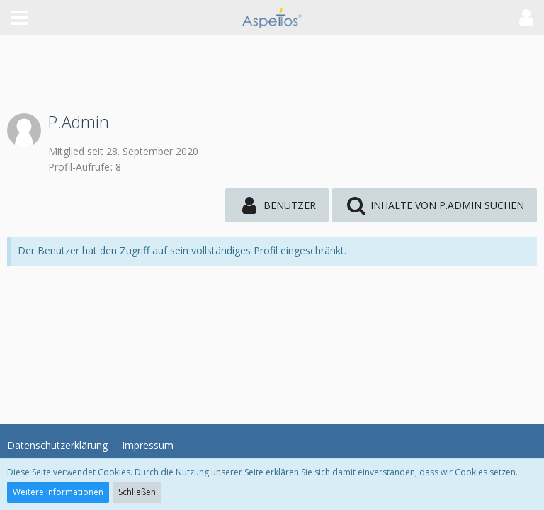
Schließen (137, 492)
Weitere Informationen (58, 492)
